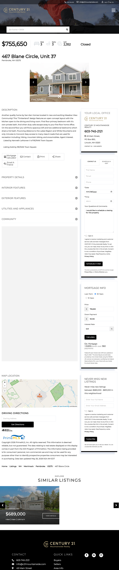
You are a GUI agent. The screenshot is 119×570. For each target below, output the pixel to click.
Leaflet (55, 406)
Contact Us (88, 146)
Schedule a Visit (106, 162)
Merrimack (28, 461)
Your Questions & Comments (96, 206)
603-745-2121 (59, 3)
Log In (97, 3)
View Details (51, 515)
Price (86, 305)
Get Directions (67, 419)
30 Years (99, 294)
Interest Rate (90, 324)
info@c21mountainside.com (78, 3)
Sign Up (103, 3)
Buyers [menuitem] (58, 560)
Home (4, 461)
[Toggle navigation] (111, 14)
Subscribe (90, 439)
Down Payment (91, 315)
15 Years (90, 298)
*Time (87, 197)
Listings (12, 461)
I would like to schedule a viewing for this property (99, 221)
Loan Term (89, 294)
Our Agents (97, 146)
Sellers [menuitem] (58, 564)
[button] (67, 30)
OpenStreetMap (64, 406)
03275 (50, 461)
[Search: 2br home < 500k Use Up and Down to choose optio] (35, 29)
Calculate (90, 337)
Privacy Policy (89, 256)
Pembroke (40, 461)
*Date (87, 188)
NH (20, 461)
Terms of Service (99, 272)
